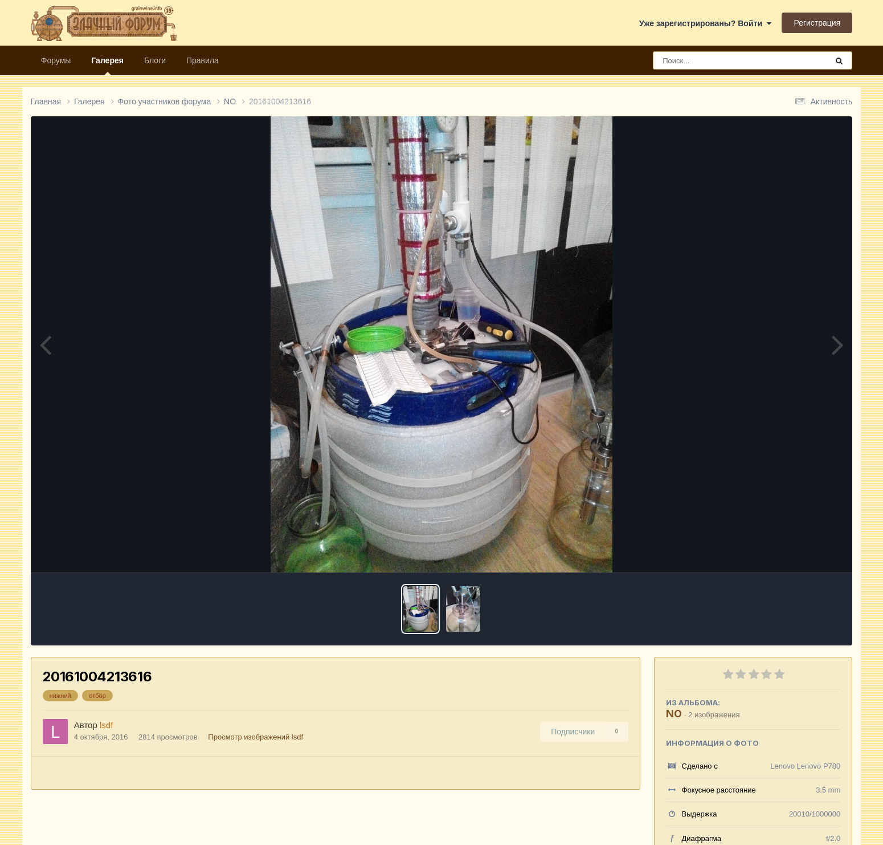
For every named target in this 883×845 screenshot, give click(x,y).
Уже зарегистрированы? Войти (705, 23)
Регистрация (817, 22)
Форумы (56, 60)
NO (674, 714)
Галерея (107, 65)
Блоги (155, 60)
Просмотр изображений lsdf (255, 737)
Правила (202, 60)
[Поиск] (719, 60)
